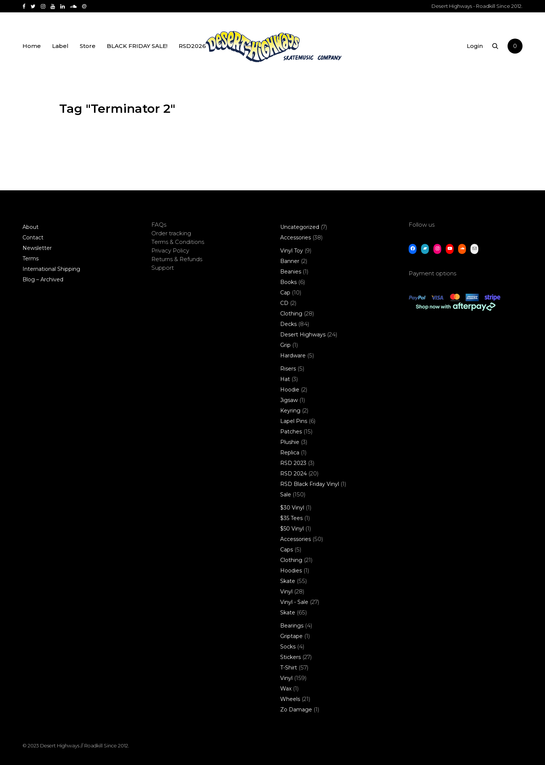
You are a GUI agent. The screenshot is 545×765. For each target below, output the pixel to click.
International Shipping (51, 269)
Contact (32, 237)
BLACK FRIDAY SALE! (137, 45)
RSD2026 (192, 45)
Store (88, 45)
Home (31, 45)
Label (60, 45)
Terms (30, 258)
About (30, 227)
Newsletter (37, 248)
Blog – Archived (42, 279)
